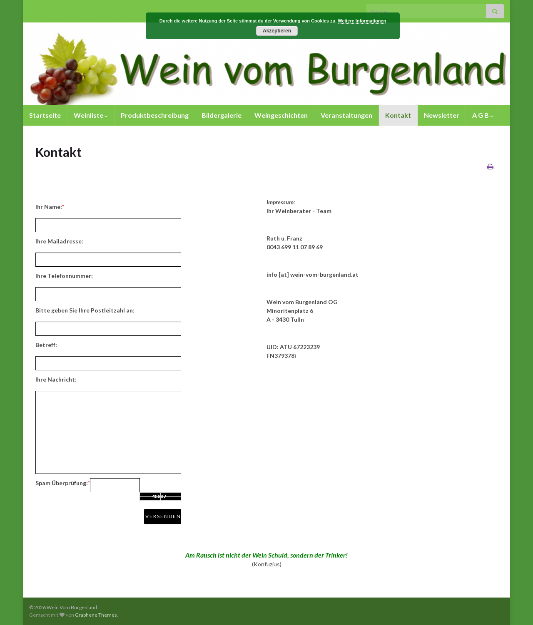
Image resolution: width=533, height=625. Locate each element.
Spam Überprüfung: (62, 482)
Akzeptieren (277, 31)
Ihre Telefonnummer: (64, 275)
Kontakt (398, 115)
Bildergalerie (222, 115)
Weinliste (91, 115)
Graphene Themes (96, 615)
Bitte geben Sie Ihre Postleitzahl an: (84, 310)
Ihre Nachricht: (56, 379)
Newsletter (441, 115)
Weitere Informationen (362, 20)
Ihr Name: (49, 206)
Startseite (45, 115)
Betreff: (46, 344)
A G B (482, 115)
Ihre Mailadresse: (59, 241)
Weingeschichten (281, 115)
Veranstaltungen (346, 115)
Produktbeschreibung (155, 115)
